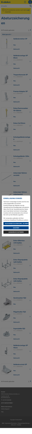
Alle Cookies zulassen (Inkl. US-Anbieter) (17, 223)
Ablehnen (16, 228)
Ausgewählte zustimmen (16, 232)
